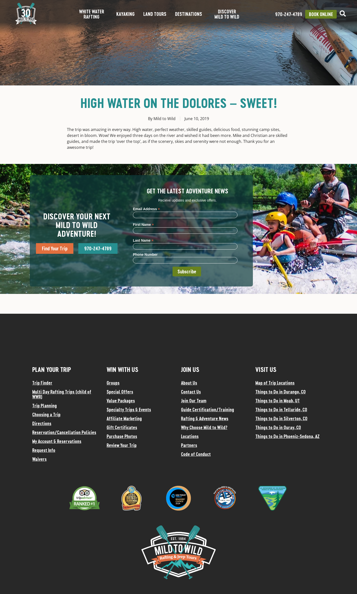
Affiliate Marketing (124, 418)
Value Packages (121, 400)
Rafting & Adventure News (204, 418)
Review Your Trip (122, 445)
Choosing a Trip (46, 414)
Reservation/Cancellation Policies (64, 432)
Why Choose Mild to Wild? (204, 427)
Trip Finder (42, 383)
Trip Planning (44, 405)
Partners (189, 445)
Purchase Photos (122, 436)
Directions (41, 423)
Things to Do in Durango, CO (280, 391)
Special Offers (120, 391)
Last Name (143, 240)
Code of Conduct (196, 454)
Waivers (39, 459)
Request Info (43, 450)
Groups (113, 383)
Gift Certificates (122, 427)
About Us (189, 383)
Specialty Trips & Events (129, 409)
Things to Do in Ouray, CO (278, 427)
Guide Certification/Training (207, 409)
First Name (143, 224)
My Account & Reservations (56, 441)
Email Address (146, 209)
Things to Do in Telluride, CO (281, 409)
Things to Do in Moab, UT (277, 400)
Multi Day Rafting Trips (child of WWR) (61, 394)
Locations (190, 436)
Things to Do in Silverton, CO (281, 418)
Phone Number (145, 254)
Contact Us (191, 391)
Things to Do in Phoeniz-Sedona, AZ (287, 436)
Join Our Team (193, 400)
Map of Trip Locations (275, 383)
